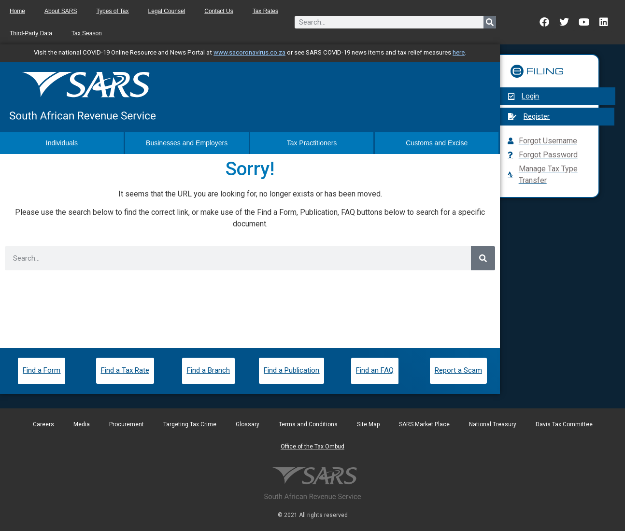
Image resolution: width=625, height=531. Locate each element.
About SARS (60, 11)
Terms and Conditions (308, 424)
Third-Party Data (31, 33)
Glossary (247, 424)
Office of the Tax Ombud (312, 446)
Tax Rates (265, 11)
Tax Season (86, 33)
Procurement (126, 424)
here (459, 52)
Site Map (368, 424)
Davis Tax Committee (564, 424)
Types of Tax (112, 11)
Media (81, 424)
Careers (43, 424)
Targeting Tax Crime (189, 424)
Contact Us (218, 11)
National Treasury (492, 424)
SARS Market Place (424, 424)
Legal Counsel (166, 11)
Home (17, 11)
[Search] (489, 22)
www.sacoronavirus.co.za (249, 52)
